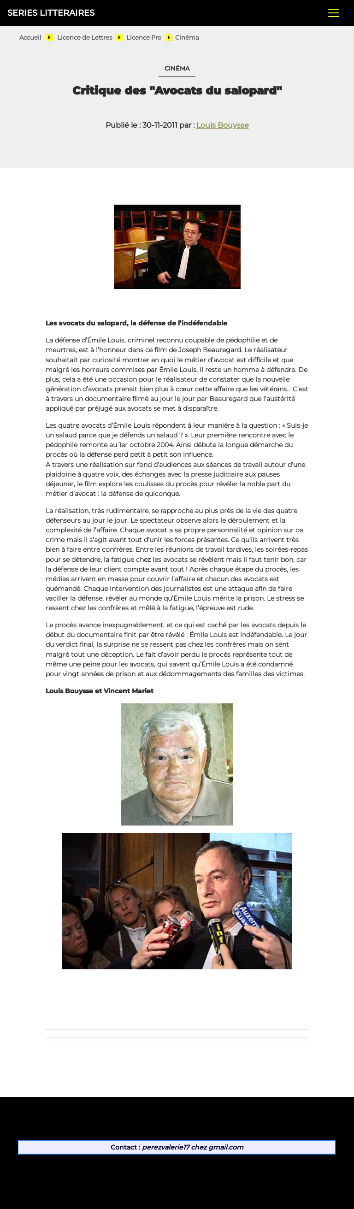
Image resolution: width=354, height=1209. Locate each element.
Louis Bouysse (222, 125)
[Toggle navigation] (334, 13)
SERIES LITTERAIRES (50, 13)
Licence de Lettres (84, 37)
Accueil (30, 37)
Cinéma (187, 37)
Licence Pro (143, 37)
